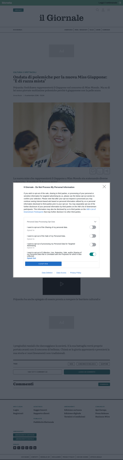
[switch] (93, 227)
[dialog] (61, 230)
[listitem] (61, 221)
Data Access (61, 273)
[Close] (105, 187)
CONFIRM (43, 264)
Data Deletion (47, 273)
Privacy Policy (75, 273)
